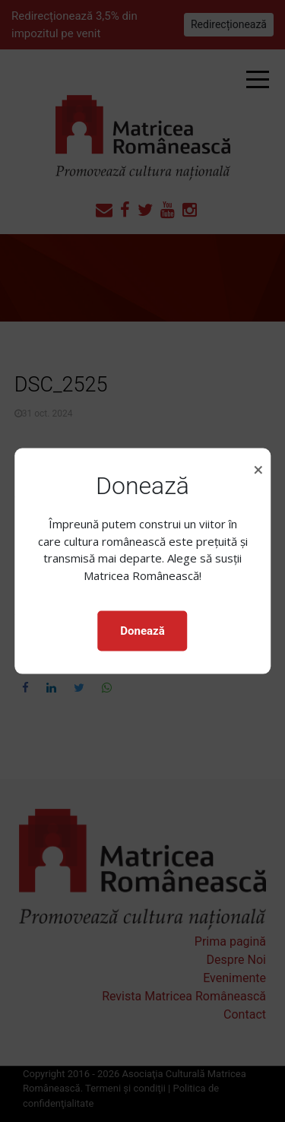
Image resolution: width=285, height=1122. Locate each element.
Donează (142, 631)
